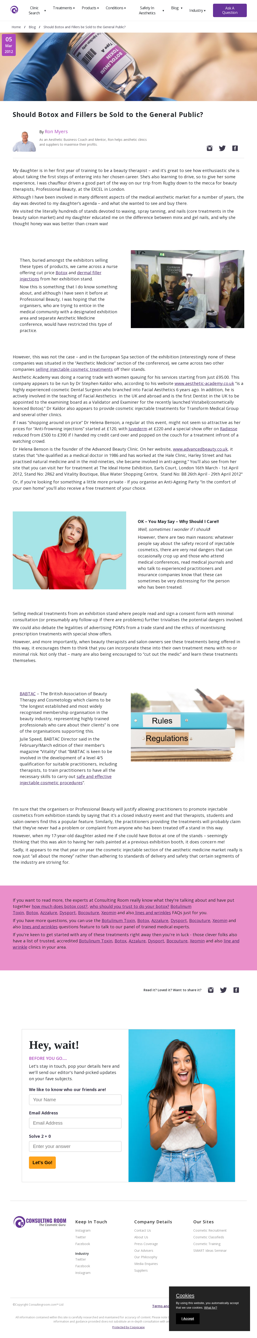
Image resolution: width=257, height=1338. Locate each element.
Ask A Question (230, 10)
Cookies (185, 1295)
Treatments (64, 7)
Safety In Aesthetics (151, 10)
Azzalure (48, 912)
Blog (177, 7)
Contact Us (142, 1231)
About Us (141, 1237)
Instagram (83, 1231)
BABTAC (28, 693)
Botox (61, 272)
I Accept (188, 1318)
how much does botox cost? (60, 906)
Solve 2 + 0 (40, 1136)
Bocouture (88, 912)
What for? (210, 1307)
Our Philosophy (145, 1257)
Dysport (68, 912)
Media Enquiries (146, 1264)
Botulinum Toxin (118, 920)
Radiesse (228, 428)
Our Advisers (143, 1251)
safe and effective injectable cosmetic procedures (66, 779)
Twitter (80, 1237)
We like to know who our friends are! (67, 1089)
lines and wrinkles (152, 912)
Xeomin (108, 912)
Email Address (43, 1113)
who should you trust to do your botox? (129, 906)
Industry (197, 10)
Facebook (82, 1244)
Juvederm (137, 428)
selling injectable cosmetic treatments (74, 369)
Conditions (116, 7)
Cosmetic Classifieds (208, 1237)
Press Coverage (146, 1244)
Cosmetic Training (206, 1244)
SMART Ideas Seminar (210, 1251)
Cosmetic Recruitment (210, 1231)
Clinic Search (37, 10)
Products (90, 7)
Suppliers (141, 1271)
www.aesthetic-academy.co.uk (204, 383)
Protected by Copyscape (128, 1327)
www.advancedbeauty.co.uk (200, 449)
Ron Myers (56, 131)
